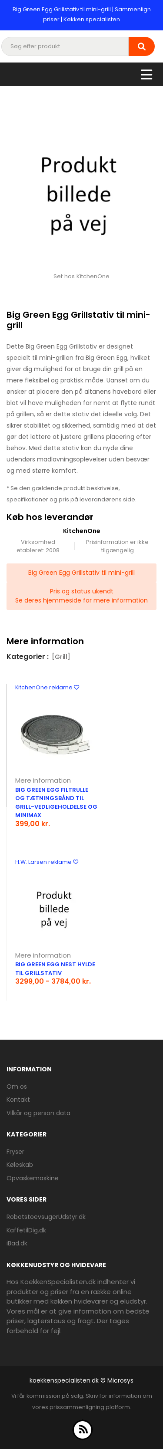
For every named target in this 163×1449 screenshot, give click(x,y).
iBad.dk (17, 1243)
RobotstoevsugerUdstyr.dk (46, 1216)
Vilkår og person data (38, 1113)
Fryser (15, 1151)
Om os (17, 1086)
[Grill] (61, 656)
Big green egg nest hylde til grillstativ (55, 968)
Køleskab (20, 1164)
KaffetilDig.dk (26, 1230)
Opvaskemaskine (33, 1178)
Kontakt (18, 1099)
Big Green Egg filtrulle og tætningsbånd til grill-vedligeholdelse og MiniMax (56, 803)
